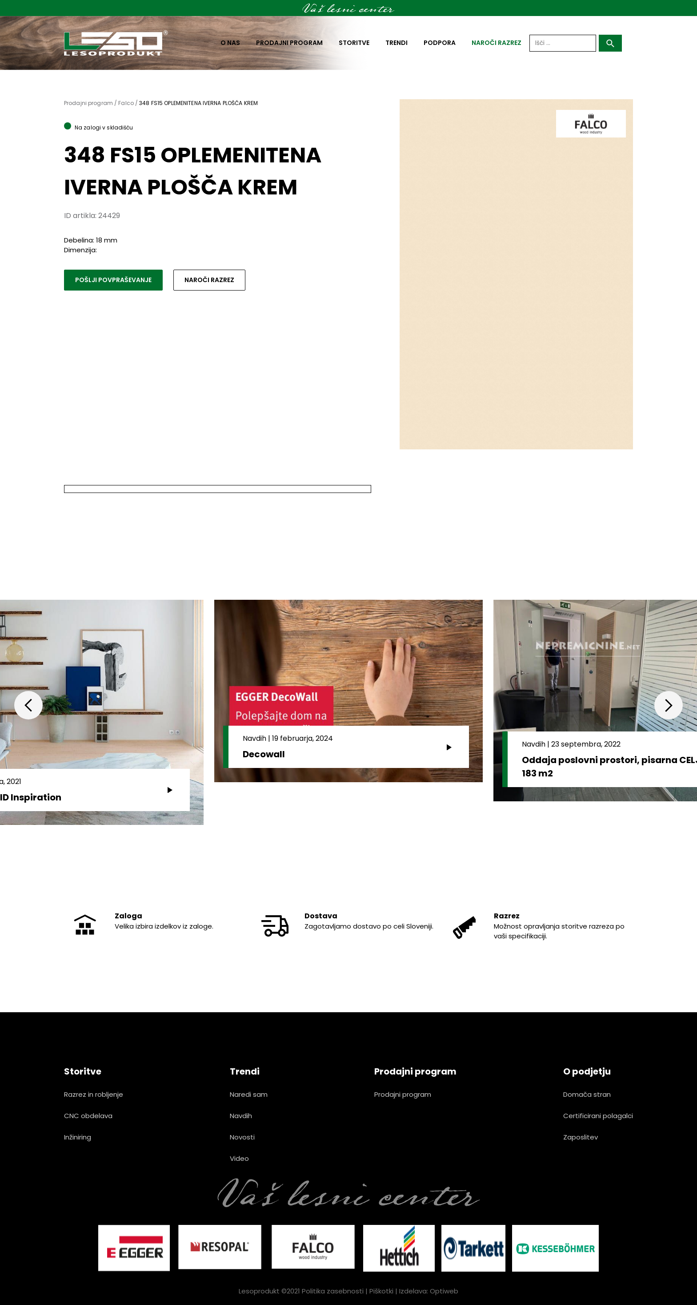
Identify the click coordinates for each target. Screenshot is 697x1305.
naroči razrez (496, 42)
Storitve (354, 42)
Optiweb (444, 1291)
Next (668, 705)
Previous (28, 705)
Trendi (396, 42)
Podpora (440, 42)
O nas (230, 42)
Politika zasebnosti (333, 1291)
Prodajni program (289, 42)
